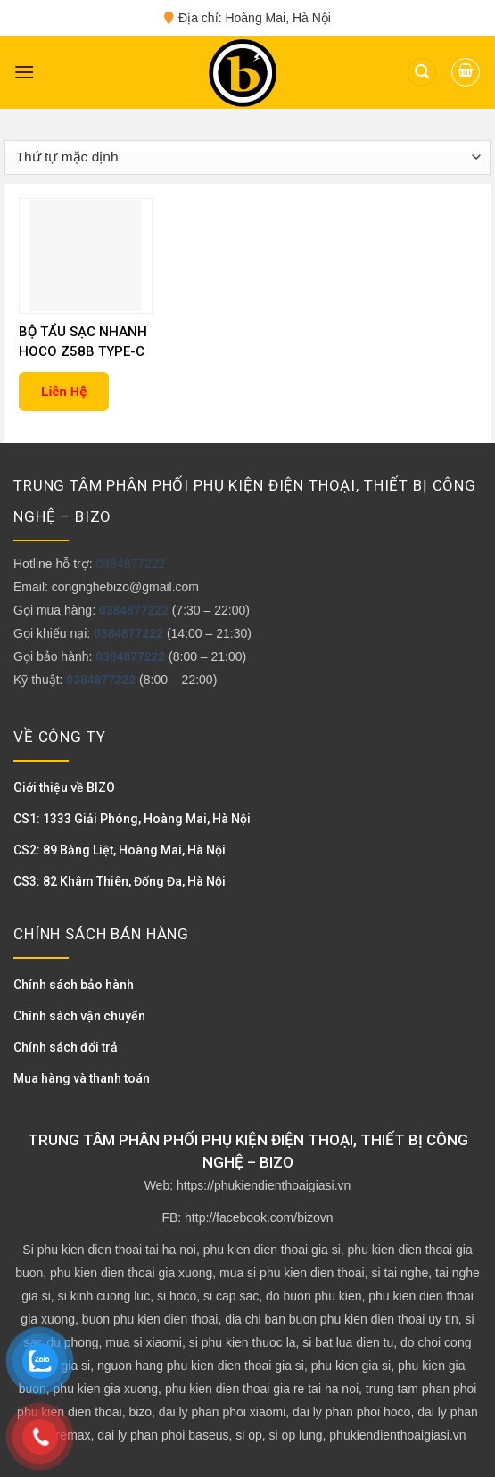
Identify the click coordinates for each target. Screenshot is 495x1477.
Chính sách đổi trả (65, 1047)
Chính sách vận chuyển (79, 1016)
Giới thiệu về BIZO (64, 787)
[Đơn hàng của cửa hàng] (247, 157)
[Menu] (24, 72)
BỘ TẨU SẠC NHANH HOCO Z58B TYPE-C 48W (83, 342)
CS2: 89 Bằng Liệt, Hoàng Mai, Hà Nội (119, 850)
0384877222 (130, 564)
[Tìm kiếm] (422, 72)
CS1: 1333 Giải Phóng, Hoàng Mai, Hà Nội (132, 819)
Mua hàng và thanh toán (81, 1078)
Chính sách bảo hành (73, 985)
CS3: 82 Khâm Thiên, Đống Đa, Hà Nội (119, 881)
